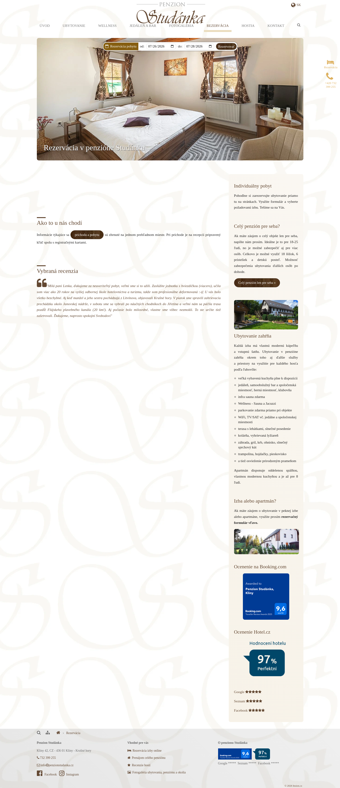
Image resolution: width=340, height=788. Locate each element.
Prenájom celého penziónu (146, 757)
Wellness (107, 32)
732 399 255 (46, 757)
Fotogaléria (181, 32)
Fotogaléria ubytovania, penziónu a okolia (156, 772)
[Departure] (199, 46)
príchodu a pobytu (87, 235)
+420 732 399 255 (330, 82)
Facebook (47, 774)
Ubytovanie (74, 32)
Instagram (69, 774)
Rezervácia (218, 32)
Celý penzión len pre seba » (257, 283)
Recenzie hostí (139, 764)
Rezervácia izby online (144, 750)
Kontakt (275, 32)
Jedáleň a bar (143, 32)
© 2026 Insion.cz (293, 785)
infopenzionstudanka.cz (55, 764)
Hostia (248, 32)
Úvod (45, 32)
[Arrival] (161, 46)
